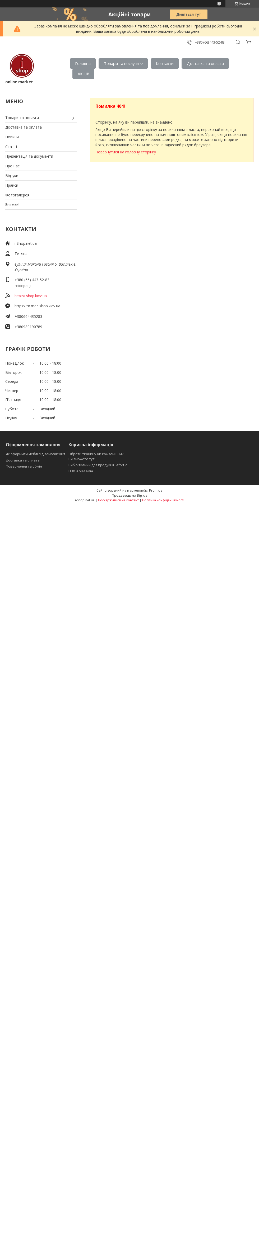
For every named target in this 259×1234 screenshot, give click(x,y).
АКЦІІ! (83, 73)
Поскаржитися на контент (118, 500)
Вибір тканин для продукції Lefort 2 (97, 465)
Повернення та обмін (24, 466)
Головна (83, 63)
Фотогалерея (17, 194)
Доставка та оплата (205, 63)
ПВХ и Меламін (80, 471)
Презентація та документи (29, 156)
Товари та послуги (121, 63)
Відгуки (11, 175)
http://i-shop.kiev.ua (31, 295)
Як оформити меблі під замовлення (35, 453)
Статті (11, 146)
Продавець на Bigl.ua (129, 495)
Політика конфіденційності (163, 500)
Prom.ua (156, 490)
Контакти (165, 63)
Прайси (11, 185)
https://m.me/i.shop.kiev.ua (37, 305)
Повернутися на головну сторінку (125, 151)
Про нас (12, 165)
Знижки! (12, 204)
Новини (12, 136)
